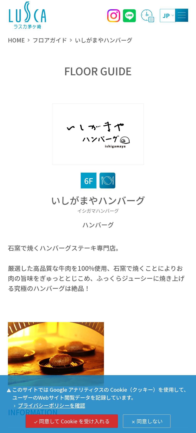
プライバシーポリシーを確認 (48, 405)
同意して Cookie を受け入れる (71, 421)
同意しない (147, 421)
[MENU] (181, 15)
